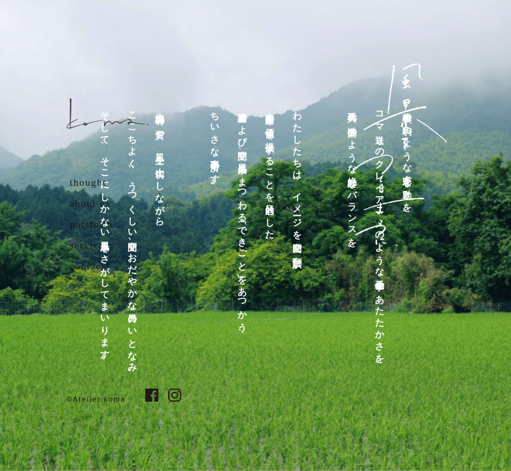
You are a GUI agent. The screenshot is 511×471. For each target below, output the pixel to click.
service (87, 245)
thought (88, 182)
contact (87, 266)
